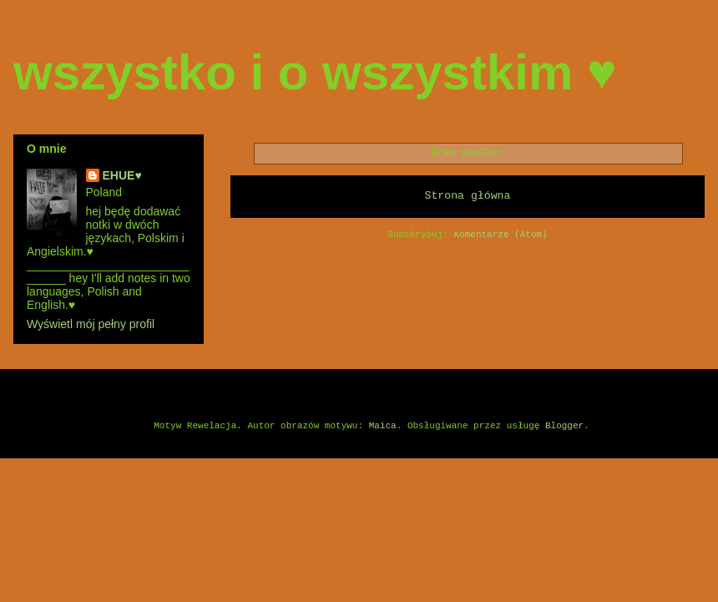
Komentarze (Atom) (501, 235)
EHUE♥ (122, 175)
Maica (383, 426)
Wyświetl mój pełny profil (90, 324)
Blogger (564, 426)
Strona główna (468, 196)
